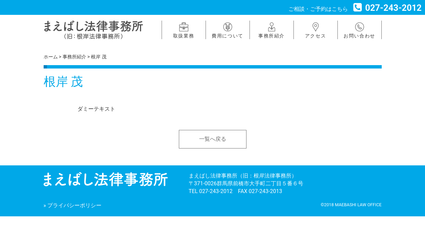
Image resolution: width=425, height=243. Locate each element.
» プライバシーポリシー (72, 205)
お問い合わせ (359, 35)
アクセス (315, 35)
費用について (227, 35)
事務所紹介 (271, 35)
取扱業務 (183, 35)
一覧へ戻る (212, 139)
